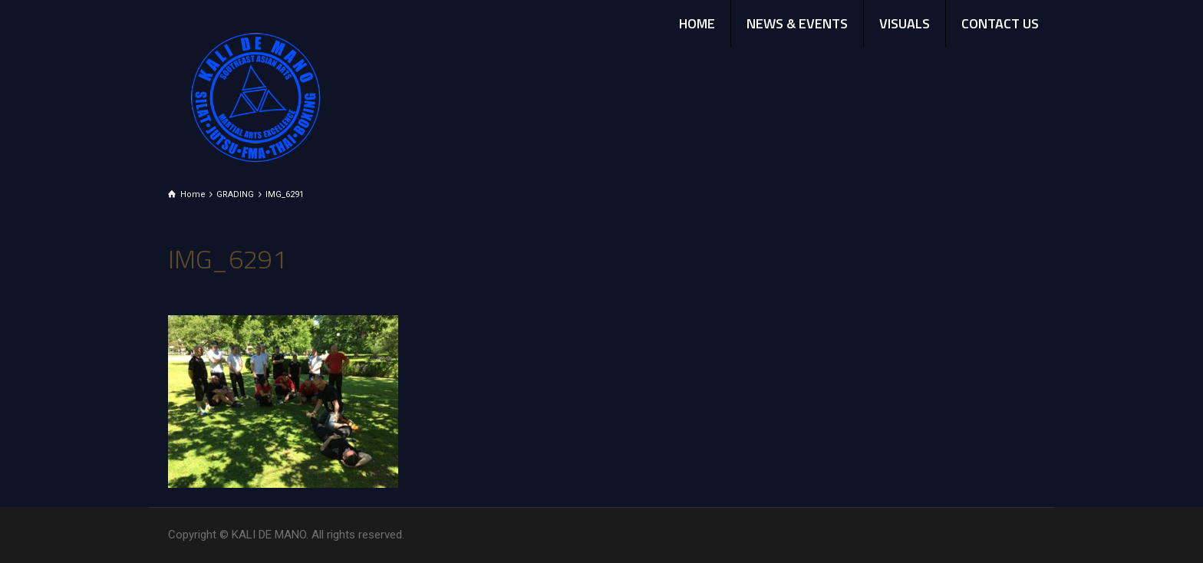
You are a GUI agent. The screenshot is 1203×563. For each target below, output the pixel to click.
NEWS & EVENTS (797, 23)
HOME (697, 23)
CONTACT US (1000, 23)
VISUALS (904, 23)
